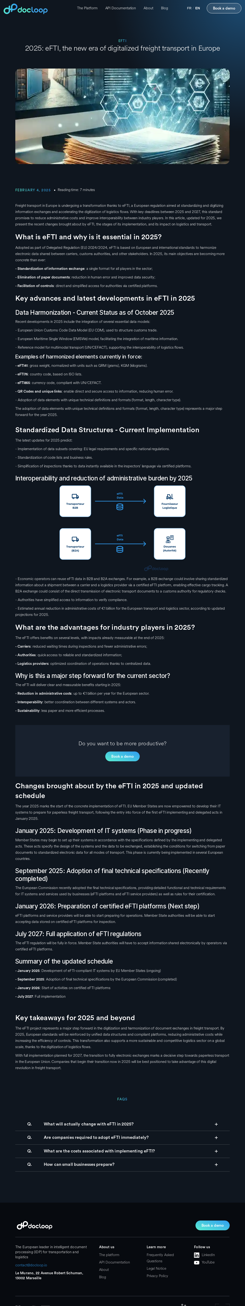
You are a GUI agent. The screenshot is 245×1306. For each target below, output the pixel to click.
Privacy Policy (157, 1276)
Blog (164, 8)
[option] (189, 8)
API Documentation (120, 8)
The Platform (87, 8)
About (148, 8)
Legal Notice (156, 1268)
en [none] (197, 8)
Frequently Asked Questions (160, 1258)
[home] (26, 9)
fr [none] (189, 8)
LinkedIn (208, 1255)
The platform (109, 1255)
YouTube (208, 1262)
